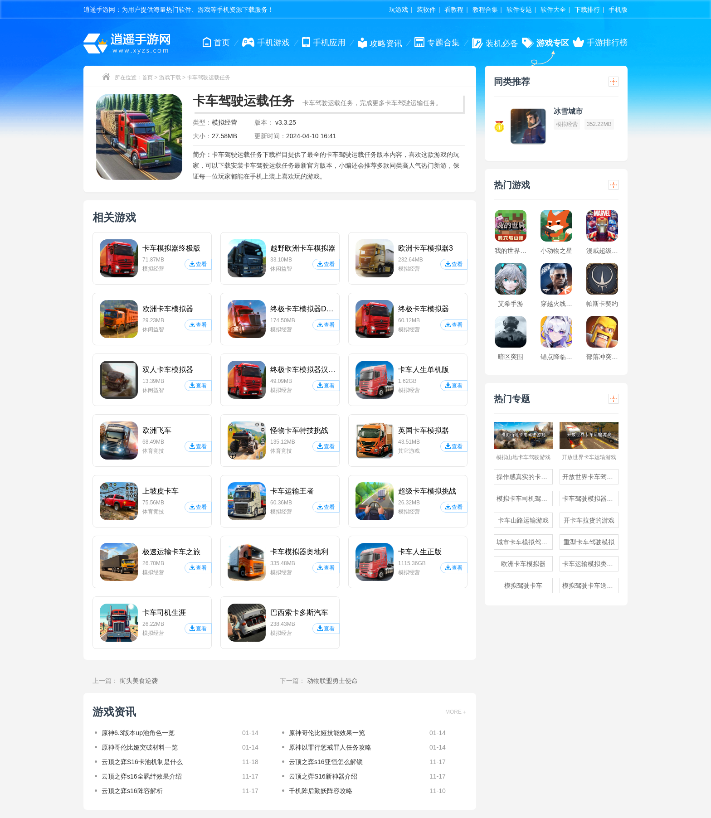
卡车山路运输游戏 (523, 520)
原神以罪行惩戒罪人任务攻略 (330, 747)
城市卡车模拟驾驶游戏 (525, 542)
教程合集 (485, 9)
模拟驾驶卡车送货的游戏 (590, 585)
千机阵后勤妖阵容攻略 (320, 790)
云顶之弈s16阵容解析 (132, 790)
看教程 (453, 9)
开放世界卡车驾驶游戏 (590, 476)
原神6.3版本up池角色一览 (138, 732)
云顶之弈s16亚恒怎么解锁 (326, 761)
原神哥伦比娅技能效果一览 (327, 732)
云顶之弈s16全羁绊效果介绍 (142, 776)
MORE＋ (456, 712)
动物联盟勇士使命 (332, 680)
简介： (202, 154)
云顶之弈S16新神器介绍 (323, 776)
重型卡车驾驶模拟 (589, 542)
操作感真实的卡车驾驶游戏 (525, 476)
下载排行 (587, 9)
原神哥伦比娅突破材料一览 (140, 747)
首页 (147, 77)
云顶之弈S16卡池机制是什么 (142, 761)
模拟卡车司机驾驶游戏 (525, 498)
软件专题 (519, 9)
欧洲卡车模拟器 (523, 563)
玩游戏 (398, 9)
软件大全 (553, 9)
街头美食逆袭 (139, 680)
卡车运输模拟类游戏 (590, 563)
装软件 (426, 9)
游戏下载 (170, 77)
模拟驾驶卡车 (523, 585)
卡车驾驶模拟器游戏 (590, 498)
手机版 (618, 9)
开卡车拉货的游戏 (589, 520)
